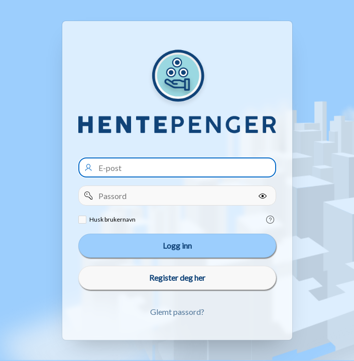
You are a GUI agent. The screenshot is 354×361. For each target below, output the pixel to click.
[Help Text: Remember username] (270, 220)
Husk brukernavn (112, 219)
